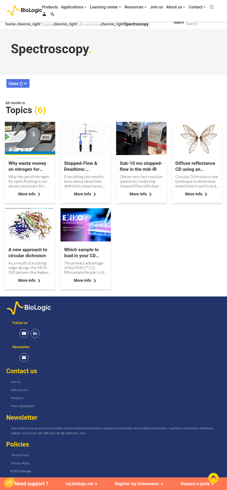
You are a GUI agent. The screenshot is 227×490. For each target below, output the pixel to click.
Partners (17, 397)
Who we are (19, 389)
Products (50, 7)
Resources (134, 7)
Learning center (104, 7)
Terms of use (20, 454)
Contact (196, 7)
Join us (156, 7)
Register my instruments (139, 483)
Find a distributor (23, 405)
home (11, 24)
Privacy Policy (20, 462)
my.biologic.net (81, 483)
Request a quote (197, 483)
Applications (72, 7)
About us (174, 7)
